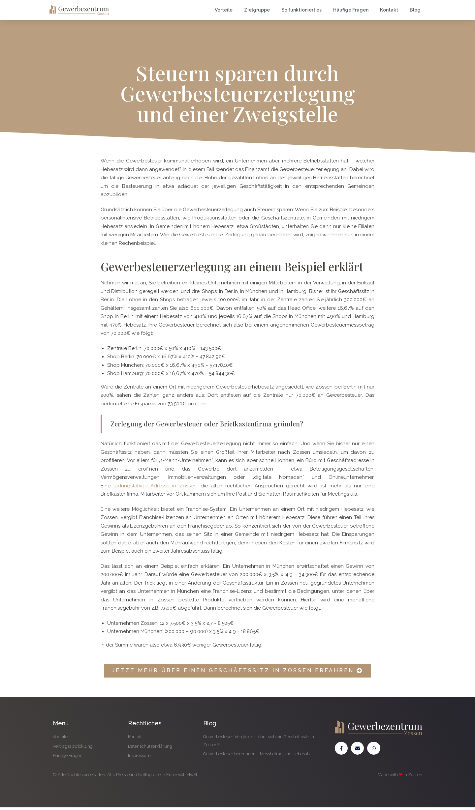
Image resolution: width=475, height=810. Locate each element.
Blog (415, 10)
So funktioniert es (301, 10)
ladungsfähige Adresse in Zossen (154, 486)
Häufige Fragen (350, 10)
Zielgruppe (257, 10)
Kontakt (389, 10)
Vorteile (224, 10)
